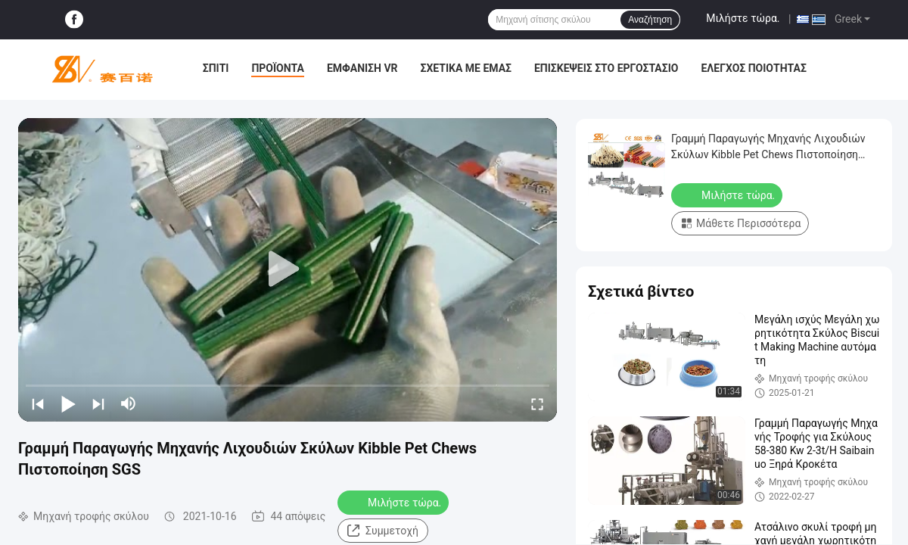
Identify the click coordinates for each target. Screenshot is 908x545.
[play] (287, 269)
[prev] (38, 403)
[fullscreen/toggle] (537, 403)
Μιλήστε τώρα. (742, 18)
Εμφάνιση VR (362, 68)
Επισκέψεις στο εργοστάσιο (606, 68)
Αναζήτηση (650, 19)
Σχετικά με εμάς (466, 68)
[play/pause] (68, 403)
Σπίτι (216, 68)
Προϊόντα (277, 68)
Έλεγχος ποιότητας (753, 68)
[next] (98, 403)
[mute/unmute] (129, 403)
